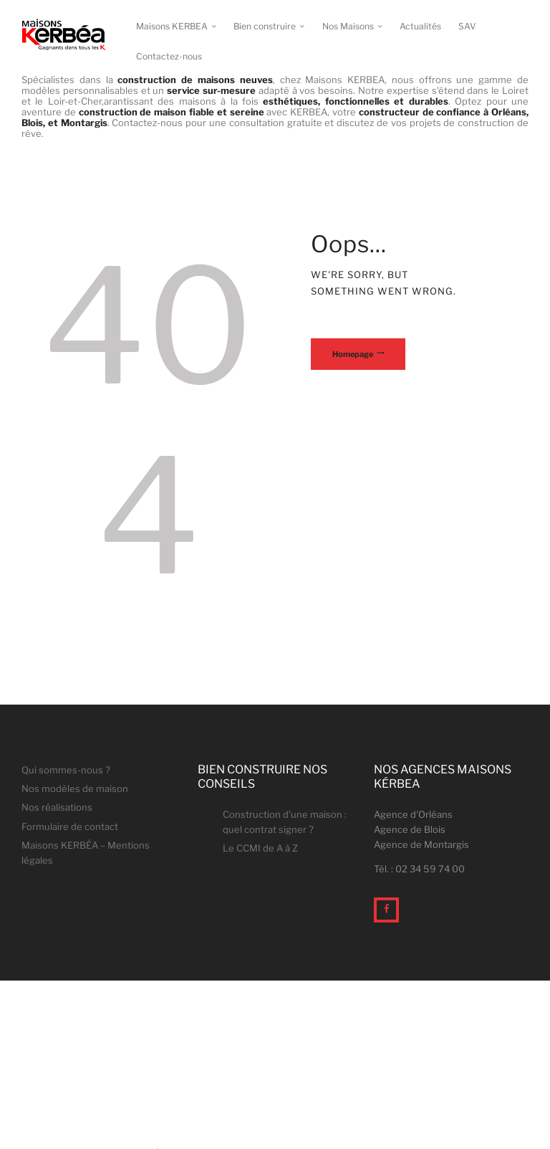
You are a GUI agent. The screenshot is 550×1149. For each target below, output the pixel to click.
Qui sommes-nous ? (65, 770)
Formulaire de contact (69, 826)
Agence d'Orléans (413, 814)
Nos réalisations (56, 807)
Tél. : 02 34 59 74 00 (419, 868)
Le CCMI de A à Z (260, 848)
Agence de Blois (409, 829)
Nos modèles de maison (74, 788)
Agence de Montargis (421, 844)
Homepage (352, 354)
